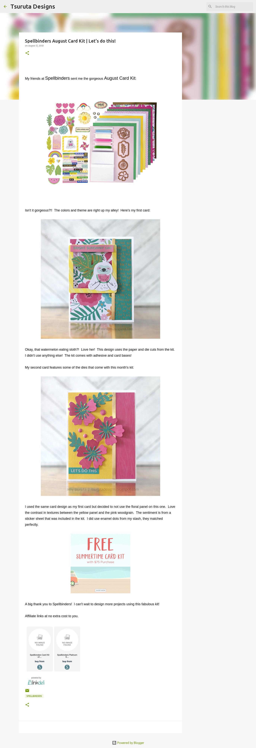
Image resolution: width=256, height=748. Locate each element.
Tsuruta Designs (32, 6)
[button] (27, 53)
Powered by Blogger (128, 742)
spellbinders (34, 696)
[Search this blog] (233, 6)
